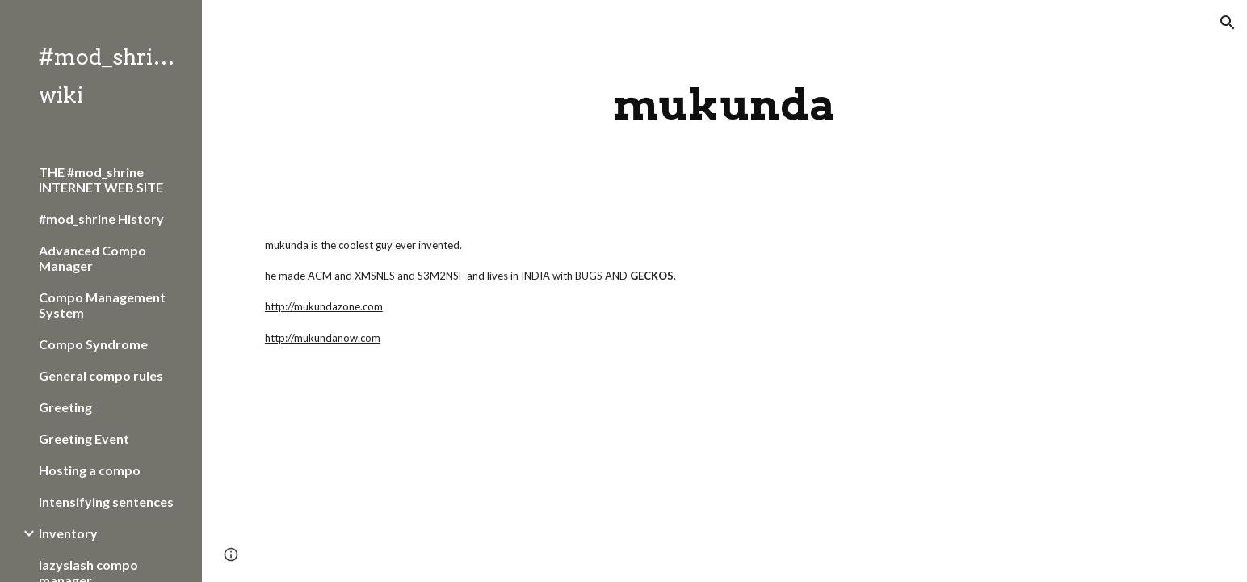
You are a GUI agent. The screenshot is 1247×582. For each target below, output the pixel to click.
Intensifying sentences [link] (106, 501)
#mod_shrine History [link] (101, 218)
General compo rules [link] (101, 375)
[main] (724, 105)
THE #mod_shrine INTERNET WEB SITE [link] (101, 179)
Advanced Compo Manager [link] (92, 257)
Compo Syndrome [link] (93, 344)
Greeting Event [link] (84, 438)
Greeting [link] (65, 407)
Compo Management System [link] (102, 304)
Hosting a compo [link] (90, 470)
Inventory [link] (68, 533)
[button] (1227, 22)
